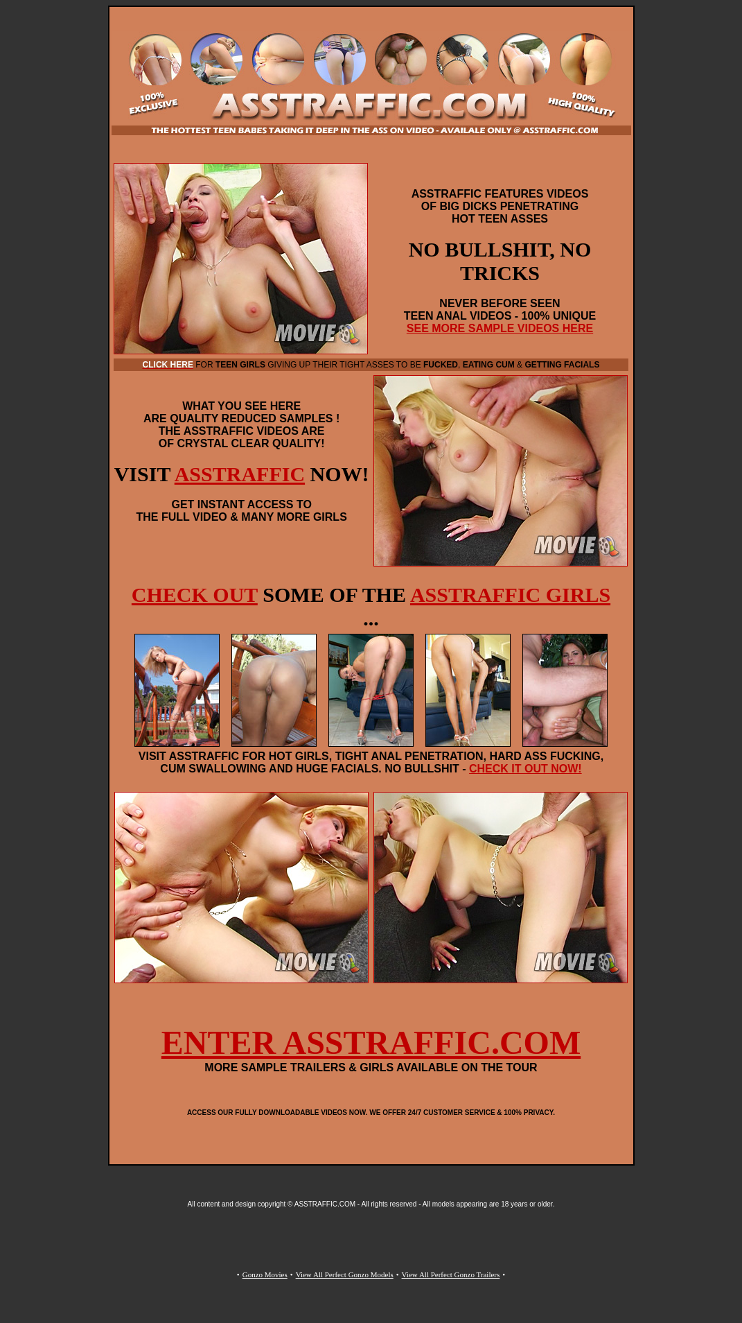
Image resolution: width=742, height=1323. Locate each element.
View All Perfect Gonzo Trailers (451, 1274)
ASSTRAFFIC (240, 473)
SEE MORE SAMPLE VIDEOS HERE (500, 328)
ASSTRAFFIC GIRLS (510, 594)
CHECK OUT (195, 594)
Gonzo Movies (265, 1274)
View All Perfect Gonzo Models (345, 1274)
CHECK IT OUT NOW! (525, 769)
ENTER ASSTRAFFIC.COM (371, 1042)
